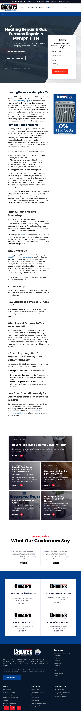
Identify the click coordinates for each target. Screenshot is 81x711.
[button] (58, 7)
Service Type (57, 60)
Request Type (57, 51)
